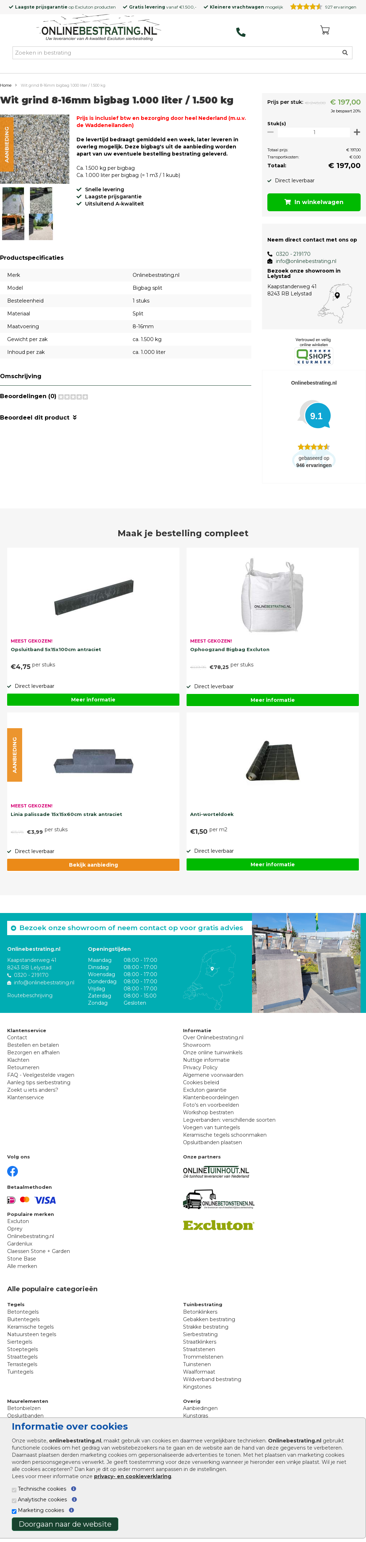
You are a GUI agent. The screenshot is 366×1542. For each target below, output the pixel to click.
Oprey (15, 1229)
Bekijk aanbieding (93, 865)
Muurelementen (27, 1401)
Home (5, 85)
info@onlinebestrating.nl (303, 261)
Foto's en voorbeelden (211, 1105)
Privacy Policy (200, 1067)
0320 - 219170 (290, 254)
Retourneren (23, 1067)
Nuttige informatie (206, 1060)
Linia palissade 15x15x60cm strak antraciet (66, 814)
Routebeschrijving (30, 995)
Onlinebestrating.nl (30, 1236)
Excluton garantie (205, 1090)
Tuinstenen (197, 1364)
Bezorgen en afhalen (33, 1052)
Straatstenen (199, 1349)
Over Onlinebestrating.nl (213, 1037)
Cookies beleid (201, 1082)
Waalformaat (199, 1372)
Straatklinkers (199, 1342)
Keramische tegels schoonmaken (225, 1135)
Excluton (84, 7)
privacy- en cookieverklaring (132, 1476)
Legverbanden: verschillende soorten (229, 1120)
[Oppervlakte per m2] (312, 132)
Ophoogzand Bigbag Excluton (229, 649)
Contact (17, 1037)
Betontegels (23, 1312)
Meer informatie (93, 699)
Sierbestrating (200, 1334)
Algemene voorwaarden (213, 1075)
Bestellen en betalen (33, 1045)
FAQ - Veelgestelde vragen (40, 1075)
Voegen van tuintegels (211, 1127)
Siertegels (19, 1342)
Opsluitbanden (25, 1415)
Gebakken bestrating (209, 1319)
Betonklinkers (200, 1312)
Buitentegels (23, 1319)
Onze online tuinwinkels (212, 1052)
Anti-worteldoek (212, 814)
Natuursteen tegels (31, 1334)
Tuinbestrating (202, 1304)
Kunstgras (195, 1415)
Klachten (18, 1060)
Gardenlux (19, 1244)
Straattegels (22, 1357)
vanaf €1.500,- (163, 7)
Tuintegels (20, 1372)
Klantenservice (25, 1097)
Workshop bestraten (208, 1112)
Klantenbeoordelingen (211, 1097)
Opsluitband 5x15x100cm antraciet (56, 649)
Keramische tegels (30, 1327)
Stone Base (21, 1259)
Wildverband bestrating (212, 1379)
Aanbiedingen (200, 1408)
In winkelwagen (312, 202)
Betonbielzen (24, 1408)
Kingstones (197, 1387)
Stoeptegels (22, 1349)
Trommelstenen (203, 1357)
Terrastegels (22, 1364)
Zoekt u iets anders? (32, 1090)
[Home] (99, 28)
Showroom (197, 1045)
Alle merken (22, 1266)
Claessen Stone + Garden (38, 1251)
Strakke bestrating (205, 1327)
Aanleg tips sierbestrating (38, 1082)
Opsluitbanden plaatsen (212, 1142)
